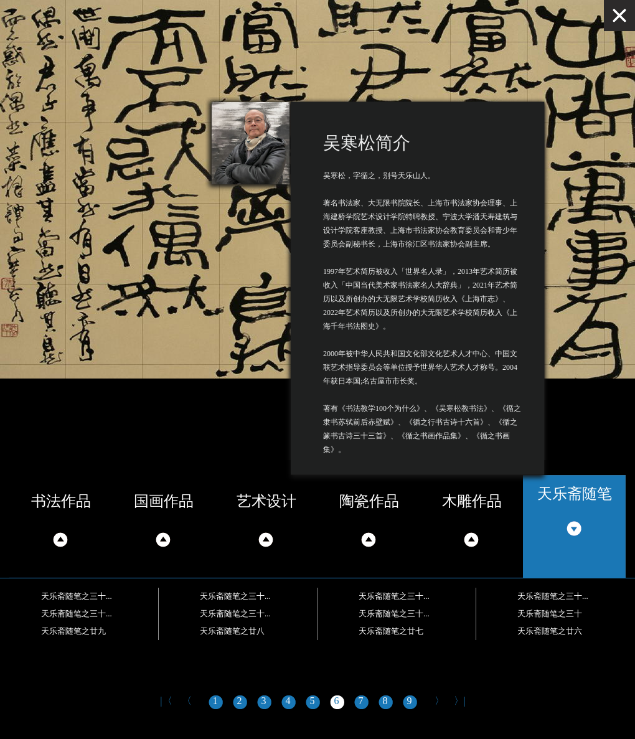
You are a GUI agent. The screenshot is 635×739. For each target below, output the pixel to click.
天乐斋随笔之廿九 (73, 631)
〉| (460, 700)
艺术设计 (266, 501)
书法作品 (61, 501)
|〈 (166, 700)
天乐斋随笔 (574, 494)
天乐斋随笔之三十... (76, 596)
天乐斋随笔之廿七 (391, 631)
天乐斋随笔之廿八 (232, 631)
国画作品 (164, 501)
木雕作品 (472, 501)
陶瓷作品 (369, 501)
